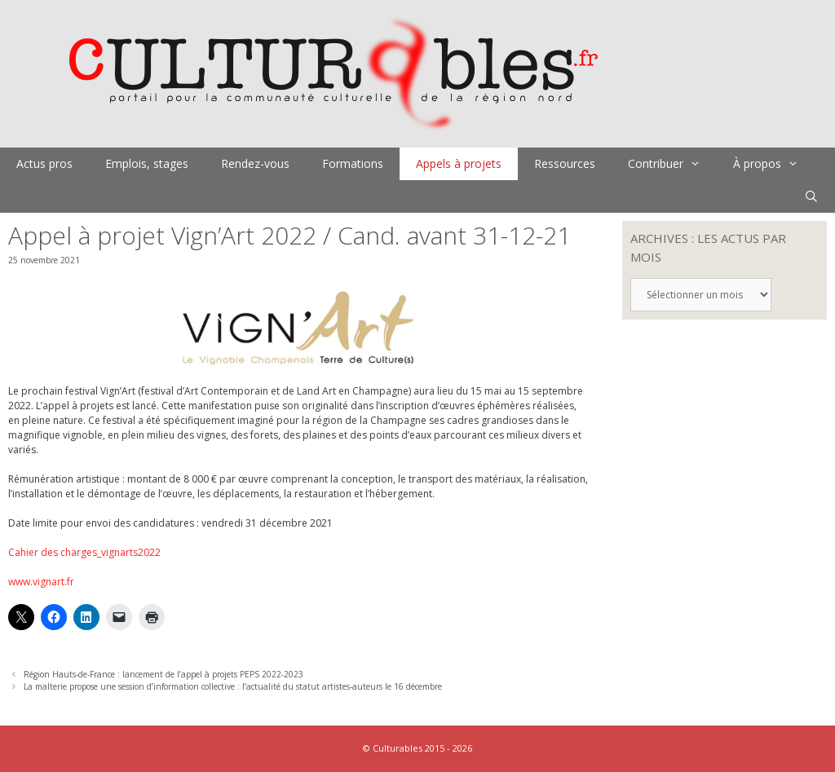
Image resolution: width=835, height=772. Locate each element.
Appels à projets (458, 163)
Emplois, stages (146, 163)
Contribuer (672, 164)
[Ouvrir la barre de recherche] (811, 196)
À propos (774, 164)
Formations (352, 163)
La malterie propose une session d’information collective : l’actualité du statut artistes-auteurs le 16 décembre (233, 686)
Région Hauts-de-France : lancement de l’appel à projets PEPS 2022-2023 (163, 674)
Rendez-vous (255, 163)
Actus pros (44, 163)
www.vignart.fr (41, 582)
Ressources (564, 163)
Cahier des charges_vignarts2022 (84, 552)
